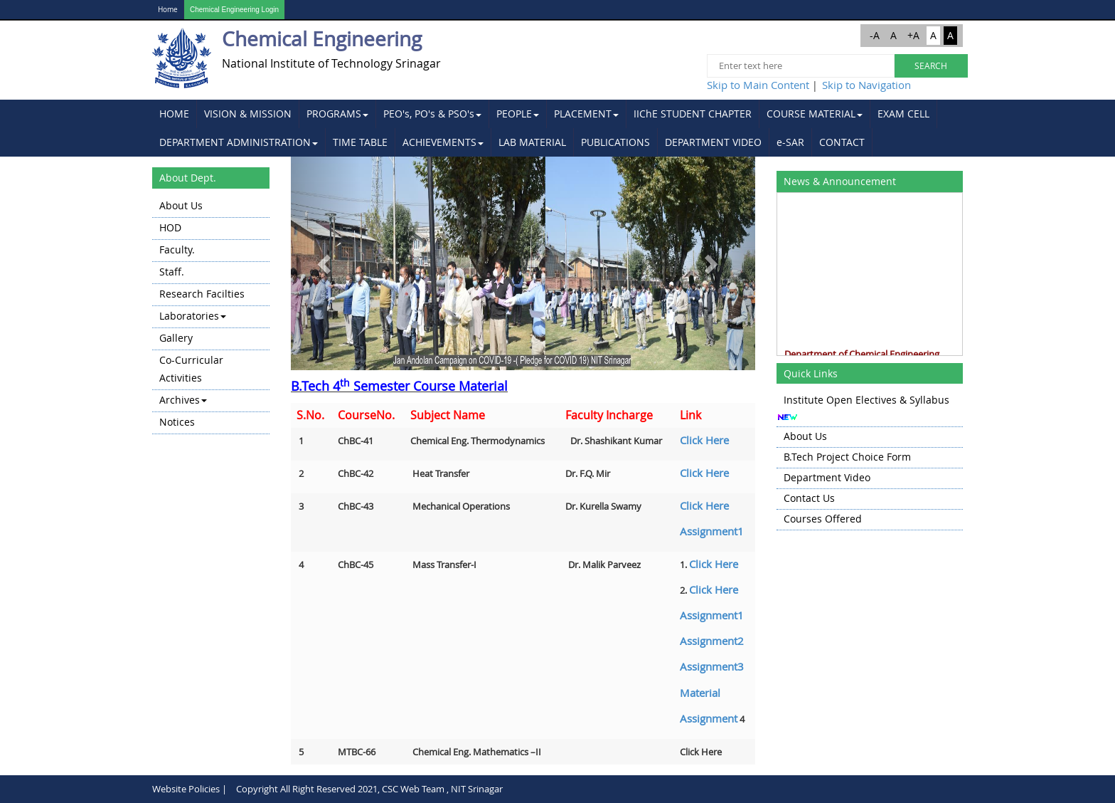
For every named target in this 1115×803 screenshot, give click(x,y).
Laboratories (192, 315)
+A (913, 35)
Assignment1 (712, 531)
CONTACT (842, 142)
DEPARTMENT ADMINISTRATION (238, 142)
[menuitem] (174, 114)
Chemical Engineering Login (234, 10)
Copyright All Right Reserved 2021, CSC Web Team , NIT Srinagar (369, 788)
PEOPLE (517, 113)
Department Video (827, 477)
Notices (177, 422)
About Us (181, 205)
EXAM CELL (903, 113)
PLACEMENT (586, 113)
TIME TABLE (360, 142)
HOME (174, 113)
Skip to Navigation (866, 85)
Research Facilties (202, 293)
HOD (170, 227)
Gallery (176, 338)
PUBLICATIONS (615, 142)
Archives (183, 399)
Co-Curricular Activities (191, 368)
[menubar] (557, 128)
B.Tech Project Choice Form (847, 456)
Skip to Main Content (758, 85)
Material (700, 693)
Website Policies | (189, 788)
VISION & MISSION (248, 113)
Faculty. (177, 249)
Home (168, 9)
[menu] (211, 315)
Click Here (704, 440)
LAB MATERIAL (532, 142)
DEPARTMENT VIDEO (713, 142)
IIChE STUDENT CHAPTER (693, 113)
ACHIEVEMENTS (443, 142)
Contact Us (809, 498)
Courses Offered (823, 518)
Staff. (171, 271)
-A (875, 35)
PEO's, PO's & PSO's (432, 113)
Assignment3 (712, 666)
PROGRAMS (337, 113)
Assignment (708, 718)
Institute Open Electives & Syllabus (866, 399)
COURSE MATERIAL (815, 113)
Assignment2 (712, 641)
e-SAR (790, 142)
